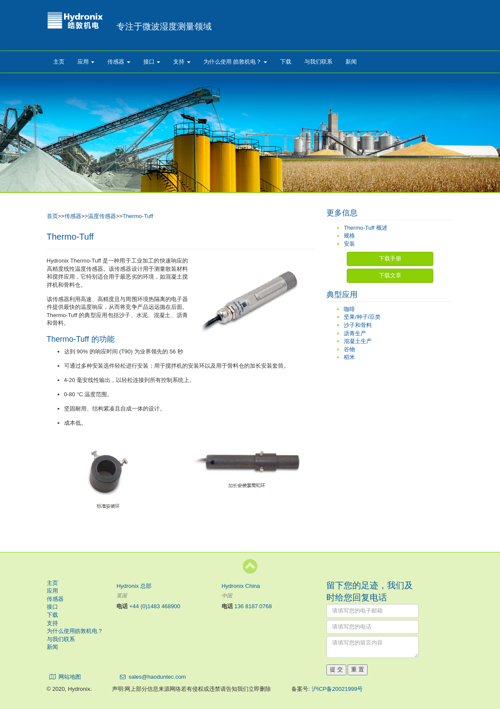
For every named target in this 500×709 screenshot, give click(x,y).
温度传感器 (102, 216)
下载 (285, 61)
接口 (52, 606)
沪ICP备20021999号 (337, 689)
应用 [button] (86, 61)
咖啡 (349, 309)
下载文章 (390, 275)
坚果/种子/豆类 (362, 317)
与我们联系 (318, 61)
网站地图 (69, 677)
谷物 (349, 349)
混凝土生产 (358, 341)
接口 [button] (152, 61)
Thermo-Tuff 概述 (365, 228)
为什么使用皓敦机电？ (75, 631)
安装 (349, 244)
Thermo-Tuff (138, 216)
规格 (349, 235)
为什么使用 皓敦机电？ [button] (235, 61)
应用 (52, 590)
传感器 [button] (118, 61)
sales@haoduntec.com (157, 677)
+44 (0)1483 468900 (154, 606)
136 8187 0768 (253, 606)
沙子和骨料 (358, 325)
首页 (52, 216)
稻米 (349, 357)
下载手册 (390, 258)
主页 (59, 61)
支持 (52, 623)
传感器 (73, 216)
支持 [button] (181, 61)
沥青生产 (355, 333)
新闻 (351, 61)
